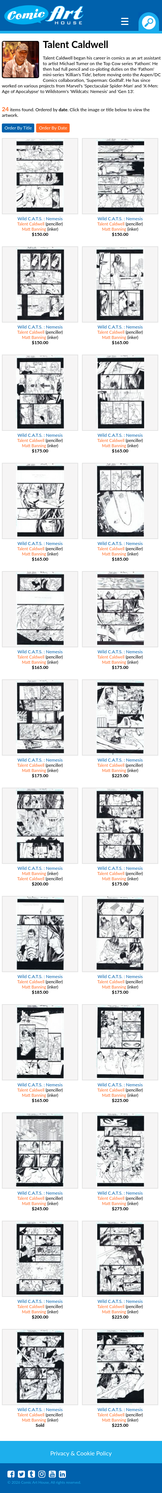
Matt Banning (34, 229)
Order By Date (53, 128)
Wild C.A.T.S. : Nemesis (40, 218)
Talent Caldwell (30, 223)
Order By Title (18, 128)
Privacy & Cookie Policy (81, 1453)
